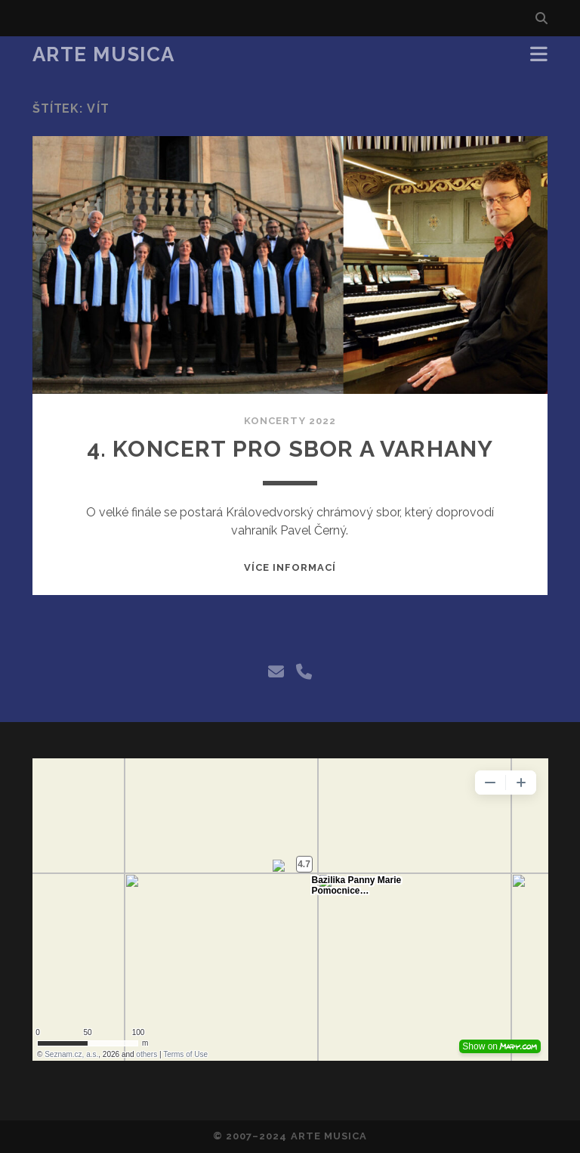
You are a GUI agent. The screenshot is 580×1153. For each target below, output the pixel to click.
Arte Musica (103, 54)
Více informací (290, 567)
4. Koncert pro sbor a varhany (290, 448)
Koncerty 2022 (290, 420)
